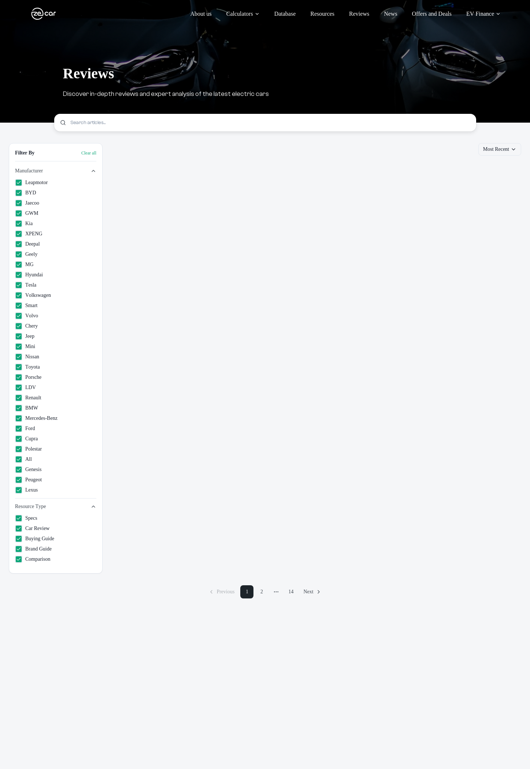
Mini (25, 346)
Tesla (25, 285)
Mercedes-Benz (36, 418)
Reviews (359, 14)
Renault (28, 398)
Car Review (32, 528)
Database (285, 14)
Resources (322, 14)
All (23, 459)
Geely (26, 254)
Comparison (32, 559)
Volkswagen (33, 295)
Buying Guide (34, 538)
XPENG (28, 234)
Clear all (88, 153)
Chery (26, 326)
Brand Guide (33, 549)
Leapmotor (31, 182)
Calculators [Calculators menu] (243, 14)
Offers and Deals (432, 14)
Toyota (27, 367)
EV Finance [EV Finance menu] (483, 14)
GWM (26, 213)
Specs (26, 518)
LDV (25, 387)
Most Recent (499, 149)
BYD (25, 193)
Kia (24, 223)
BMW (26, 408)
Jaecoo (27, 203)
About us (201, 14)
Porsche (28, 377)
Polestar (28, 449)
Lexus (26, 490)
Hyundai (29, 275)
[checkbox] (18, 182)
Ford (25, 428)
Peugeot (28, 480)
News (390, 14)
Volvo (26, 316)
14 (290, 591)
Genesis (28, 469)
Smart (26, 305)
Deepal (27, 244)
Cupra (26, 439)
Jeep (24, 336)
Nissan (27, 357)
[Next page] (312, 591)
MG (24, 264)
